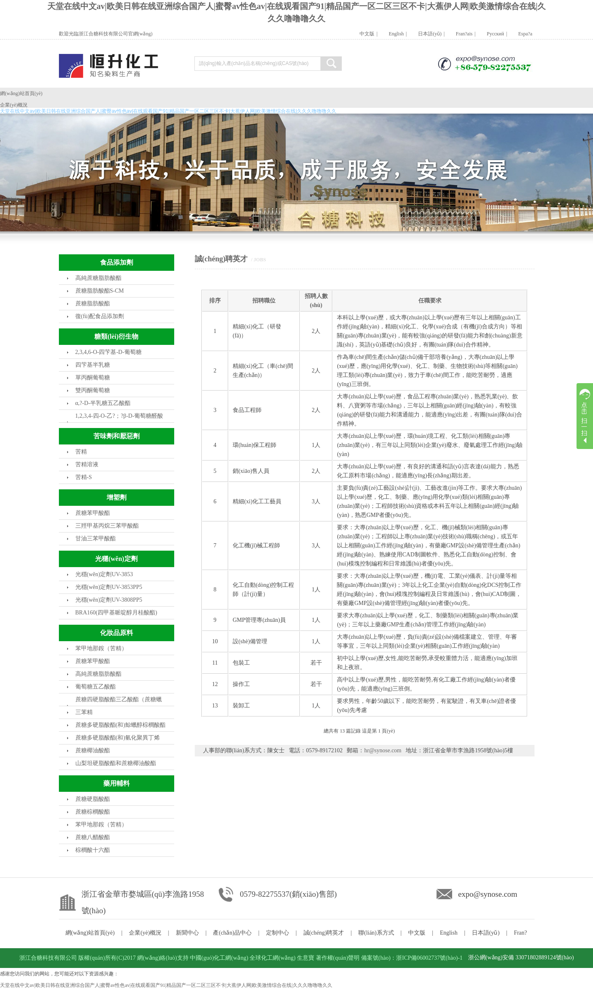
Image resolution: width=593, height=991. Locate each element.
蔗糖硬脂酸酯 (92, 799)
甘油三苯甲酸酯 (95, 538)
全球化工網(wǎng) (272, 958)
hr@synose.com (382, 750)
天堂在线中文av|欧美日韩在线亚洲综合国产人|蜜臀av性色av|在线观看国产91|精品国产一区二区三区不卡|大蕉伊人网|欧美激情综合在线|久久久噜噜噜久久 (166, 985)
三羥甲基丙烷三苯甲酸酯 (107, 526)
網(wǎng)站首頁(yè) (21, 93)
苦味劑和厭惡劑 (116, 436)
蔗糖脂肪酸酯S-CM (99, 291)
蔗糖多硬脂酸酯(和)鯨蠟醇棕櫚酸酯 (120, 725)
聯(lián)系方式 (376, 933)
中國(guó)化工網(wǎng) (219, 958)
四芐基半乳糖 (92, 365)
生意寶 (305, 958)
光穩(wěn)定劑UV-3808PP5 (108, 600)
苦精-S (83, 477)
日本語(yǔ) (425, 34)
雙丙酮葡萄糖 (92, 390)
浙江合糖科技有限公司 (48, 958)
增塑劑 (116, 497)
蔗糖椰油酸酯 (92, 750)
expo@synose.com (488, 894)
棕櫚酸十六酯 (92, 850)
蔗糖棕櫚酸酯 (92, 812)
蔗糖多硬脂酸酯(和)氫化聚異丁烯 (117, 738)
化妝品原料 (116, 632)
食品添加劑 (116, 262)
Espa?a (520, 34)
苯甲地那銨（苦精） (101, 648)
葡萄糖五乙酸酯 (95, 687)
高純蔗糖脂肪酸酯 (98, 278)
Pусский (491, 34)
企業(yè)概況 (14, 105)
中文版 (362, 34)
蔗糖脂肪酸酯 (92, 303)
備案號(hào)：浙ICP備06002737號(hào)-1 (412, 958)
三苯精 (84, 712)
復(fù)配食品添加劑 (99, 316)
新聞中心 (187, 933)
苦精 (81, 452)
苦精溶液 (86, 464)
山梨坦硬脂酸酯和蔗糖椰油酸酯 (115, 763)
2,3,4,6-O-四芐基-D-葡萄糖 (108, 352)
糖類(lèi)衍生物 (116, 336)
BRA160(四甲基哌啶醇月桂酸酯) (116, 612)
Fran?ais (460, 34)
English (392, 34)
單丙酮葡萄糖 (92, 378)
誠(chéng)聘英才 (324, 933)
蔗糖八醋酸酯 (92, 837)
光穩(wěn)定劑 (116, 558)
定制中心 (277, 933)
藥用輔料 (116, 783)
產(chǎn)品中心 (232, 933)
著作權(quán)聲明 (338, 958)
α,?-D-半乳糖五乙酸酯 (103, 403)
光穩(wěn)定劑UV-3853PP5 (108, 587)
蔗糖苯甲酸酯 (92, 513)
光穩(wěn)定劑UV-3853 (104, 574)
